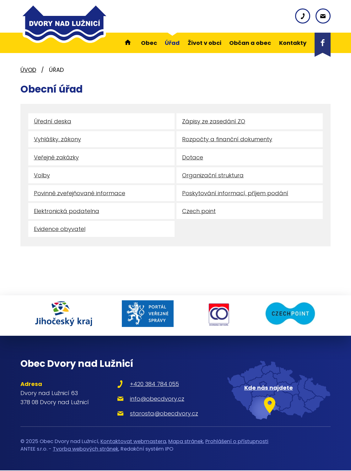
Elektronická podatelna (66, 213)
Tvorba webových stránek (85, 449)
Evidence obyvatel (59, 231)
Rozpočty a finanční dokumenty (227, 140)
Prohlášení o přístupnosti (236, 442)
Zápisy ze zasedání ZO (213, 122)
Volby (42, 176)
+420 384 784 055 (151, 384)
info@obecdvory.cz (154, 399)
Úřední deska (52, 122)
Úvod (28, 70)
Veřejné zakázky (56, 158)
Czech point (199, 213)
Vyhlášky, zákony (57, 140)
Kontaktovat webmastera (133, 442)
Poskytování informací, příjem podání (235, 194)
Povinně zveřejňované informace (79, 194)
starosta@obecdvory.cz (161, 414)
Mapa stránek (185, 442)
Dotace (192, 158)
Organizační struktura (213, 176)
